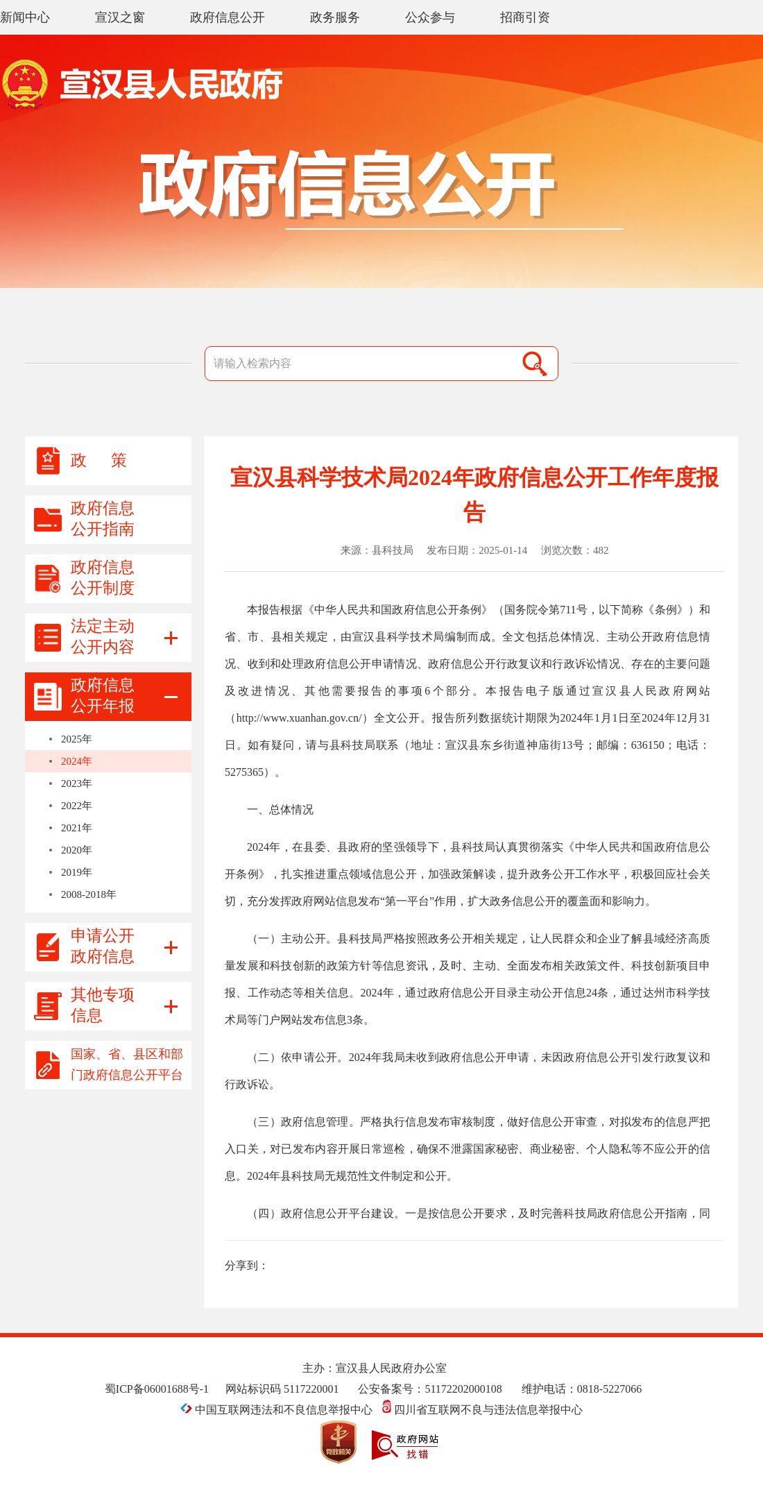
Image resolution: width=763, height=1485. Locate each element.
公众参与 (430, 17)
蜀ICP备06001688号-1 (157, 1389)
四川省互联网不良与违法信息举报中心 (482, 1410)
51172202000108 (463, 1389)
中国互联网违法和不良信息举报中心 (277, 1410)
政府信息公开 (227, 17)
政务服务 (335, 17)
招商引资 (525, 17)
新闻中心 (25, 17)
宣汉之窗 (120, 17)
